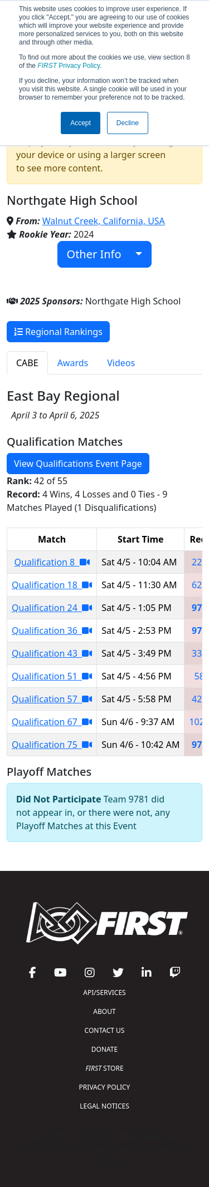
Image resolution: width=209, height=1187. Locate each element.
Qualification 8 (52, 562)
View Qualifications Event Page (78, 463)
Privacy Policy (68, 66)
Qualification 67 (52, 722)
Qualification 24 (52, 608)
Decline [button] (127, 123)
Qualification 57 (52, 699)
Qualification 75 (52, 744)
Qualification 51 (52, 676)
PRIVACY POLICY (104, 1087)
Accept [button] (80, 123)
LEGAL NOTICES (104, 1106)
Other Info (100, 254)
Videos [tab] (121, 363)
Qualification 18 (52, 585)
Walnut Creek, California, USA (103, 221)
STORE (104, 1068)
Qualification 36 (52, 630)
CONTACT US (105, 1030)
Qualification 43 (52, 653)
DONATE (104, 1049)
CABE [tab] (27, 363)
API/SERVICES (104, 992)
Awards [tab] (73, 363)
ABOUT (104, 1011)
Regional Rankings (58, 332)
